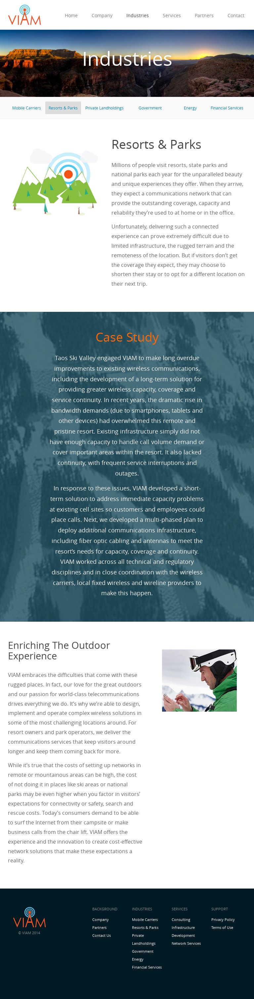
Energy (190, 107)
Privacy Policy (223, 919)
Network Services (186, 943)
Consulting (181, 919)
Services (172, 15)
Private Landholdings (104, 107)
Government (150, 107)
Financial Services (227, 107)
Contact (236, 15)
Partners (204, 15)
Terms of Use (222, 927)
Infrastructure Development (183, 931)
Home (71, 15)
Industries (137, 15)
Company (102, 15)
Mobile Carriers (26, 107)
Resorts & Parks (63, 107)
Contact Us (101, 935)
